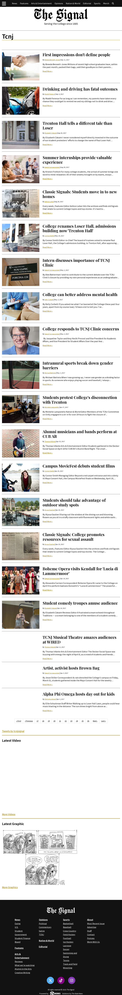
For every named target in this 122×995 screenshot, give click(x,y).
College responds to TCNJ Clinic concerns (81, 328)
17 (37, 721)
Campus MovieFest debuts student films (79, 465)
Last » (103, 721)
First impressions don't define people (76, 54)
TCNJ (41, 934)
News (14, 3)
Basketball (68, 923)
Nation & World (73, 3)
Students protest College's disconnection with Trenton (80, 400)
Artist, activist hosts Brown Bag (71, 667)
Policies (91, 938)
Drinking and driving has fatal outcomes (80, 88)
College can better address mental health (80, 294)
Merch (106, 3)
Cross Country (69, 930)
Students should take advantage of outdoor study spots (74, 502)
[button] (4, 3)
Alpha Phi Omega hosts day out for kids (79, 694)
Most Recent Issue (96, 923)
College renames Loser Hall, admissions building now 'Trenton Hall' (79, 228)
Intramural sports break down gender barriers (78, 365)
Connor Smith (49, 236)
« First (18, 721)
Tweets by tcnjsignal (13, 731)
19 (49, 721)
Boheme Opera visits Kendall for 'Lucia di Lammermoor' (80, 571)
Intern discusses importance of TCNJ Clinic (76, 262)
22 (66, 721)
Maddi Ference (50, 94)
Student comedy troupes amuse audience (80, 603)
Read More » (48, 71)
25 (83, 721)
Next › (95, 721)
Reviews (19, 961)
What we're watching (25, 965)
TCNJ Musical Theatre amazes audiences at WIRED (79, 639)
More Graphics (10, 887)
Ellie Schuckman (50, 699)
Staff (89, 930)
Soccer (66, 949)
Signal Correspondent (52, 167)
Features (24, 3)
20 (54, 721)
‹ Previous (29, 721)
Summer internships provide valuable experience (77, 160)
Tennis (66, 960)
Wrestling (67, 967)
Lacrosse (67, 945)
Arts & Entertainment (41, 3)
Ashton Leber (49, 202)
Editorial (87, 3)
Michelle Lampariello (52, 407)
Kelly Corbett (49, 300)
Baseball (67, 927)
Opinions (59, 3)
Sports (97, 3)
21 (60, 721)
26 (88, 721)
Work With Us (93, 941)
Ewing (18, 923)
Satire (42, 930)
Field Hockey (69, 934)
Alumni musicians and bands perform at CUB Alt (80, 434)
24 (77, 721)
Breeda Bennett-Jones (52, 60)
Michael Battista (50, 373)
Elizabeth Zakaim (51, 133)
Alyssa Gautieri (50, 510)
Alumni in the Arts (23, 968)
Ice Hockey (68, 941)
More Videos (8, 814)
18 (43, 721)
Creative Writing (22, 972)
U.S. (16, 927)
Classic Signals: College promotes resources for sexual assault (73, 537)
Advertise (91, 927)
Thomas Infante (50, 441)
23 (71, 721)
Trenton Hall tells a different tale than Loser (77, 125)
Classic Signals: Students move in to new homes (80, 194)
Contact (91, 934)
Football (67, 938)
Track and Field (70, 964)
